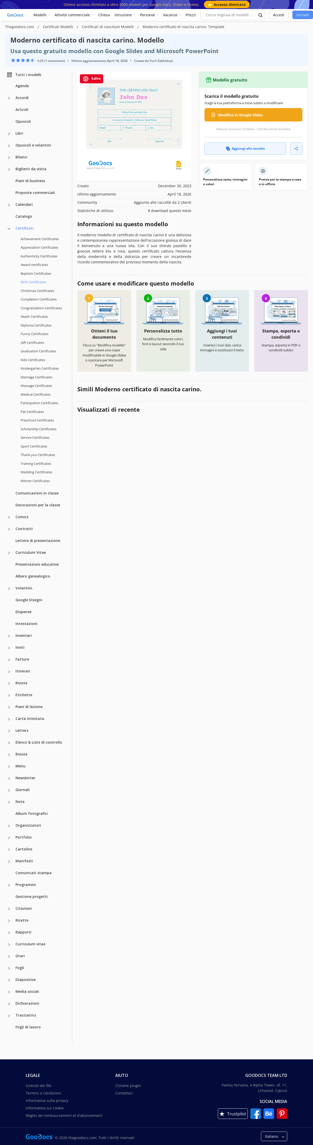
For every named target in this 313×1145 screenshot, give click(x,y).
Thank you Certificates (38, 454)
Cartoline (23, 849)
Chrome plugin (128, 1085)
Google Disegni (28, 599)
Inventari (23, 635)
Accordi (22, 97)
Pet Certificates (32, 411)
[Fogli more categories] (9, 968)
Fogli (19, 967)
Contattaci (124, 1093)
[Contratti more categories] (9, 529)
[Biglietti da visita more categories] (9, 169)
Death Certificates (34, 316)
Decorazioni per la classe (37, 504)
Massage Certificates (36, 385)
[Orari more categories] (9, 956)
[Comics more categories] (9, 517)
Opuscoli (23, 121)
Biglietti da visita (30, 168)
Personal (147, 14)
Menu (20, 766)
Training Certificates (36, 463)
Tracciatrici (25, 1015)
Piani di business (30, 180)
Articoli (21, 109)
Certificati (24, 228)
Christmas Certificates (37, 290)
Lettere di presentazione (37, 540)
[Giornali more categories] (9, 790)
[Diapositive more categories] (9, 980)
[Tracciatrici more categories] (9, 1016)
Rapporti (23, 932)
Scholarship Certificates (38, 429)
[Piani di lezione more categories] (9, 707)
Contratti (24, 528)
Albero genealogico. (33, 576)
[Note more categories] (9, 802)
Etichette (23, 694)
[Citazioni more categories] (9, 909)
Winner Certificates (35, 480)
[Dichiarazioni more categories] (9, 1004)
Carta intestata (29, 718)
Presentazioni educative (37, 564)
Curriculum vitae (30, 943)
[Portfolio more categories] (9, 838)
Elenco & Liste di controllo (38, 742)
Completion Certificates (39, 299)
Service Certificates (35, 437)
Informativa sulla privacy (47, 1100)
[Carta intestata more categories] (9, 719)
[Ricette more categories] (9, 921)
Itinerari (22, 671)
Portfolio (23, 837)
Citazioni (23, 908)
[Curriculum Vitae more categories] (9, 553)
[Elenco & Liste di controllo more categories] (9, 743)
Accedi (278, 14)
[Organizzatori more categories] (9, 826)
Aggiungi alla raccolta (245, 148)
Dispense (23, 611)
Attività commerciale (72, 14)
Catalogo (23, 216)
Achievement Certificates (40, 239)
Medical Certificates (36, 394)
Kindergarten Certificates (40, 368)
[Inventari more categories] (9, 636)
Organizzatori (28, 825)
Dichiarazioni (27, 1003)
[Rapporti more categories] (9, 933)
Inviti (19, 647)
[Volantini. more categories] (9, 588)
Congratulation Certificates (41, 308)
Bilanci (21, 157)
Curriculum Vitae (30, 552)
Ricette (21, 920)
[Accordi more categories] (9, 98)
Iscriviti (302, 14)
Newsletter (25, 777)
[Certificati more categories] (9, 229)
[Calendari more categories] (9, 205)
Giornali (22, 789)
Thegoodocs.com (20, 26)
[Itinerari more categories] (9, 672)
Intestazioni (26, 623)
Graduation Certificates (38, 351)
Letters (21, 730)
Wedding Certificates (36, 472)
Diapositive (25, 979)
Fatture (22, 659)
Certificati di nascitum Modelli (108, 26)
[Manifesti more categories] (9, 861)
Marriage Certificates (36, 377)
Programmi (25, 884)
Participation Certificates (39, 403)
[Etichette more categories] (9, 695)
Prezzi (191, 14)
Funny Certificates (34, 333)
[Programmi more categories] (9, 885)
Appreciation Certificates (39, 247)
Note (19, 801)
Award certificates (34, 264)
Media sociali (27, 991)
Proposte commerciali (35, 192)
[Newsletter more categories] (9, 778)
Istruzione (123, 14)
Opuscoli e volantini (33, 145)
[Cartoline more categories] (9, 850)
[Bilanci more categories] (9, 157)
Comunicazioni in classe (37, 493)
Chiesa (104, 14)
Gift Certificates (32, 342)
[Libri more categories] (9, 134)
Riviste (21, 682)
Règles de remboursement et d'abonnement (64, 1115)
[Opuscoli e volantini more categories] (9, 146)
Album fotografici (31, 813)
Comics (21, 516)
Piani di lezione (29, 706)
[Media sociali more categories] (9, 992)
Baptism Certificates (36, 273)
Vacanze (170, 14)
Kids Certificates (33, 360)
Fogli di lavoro (28, 1027)
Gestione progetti (31, 896)
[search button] (260, 15)
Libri (19, 133)
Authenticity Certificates (39, 256)
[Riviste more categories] (9, 683)
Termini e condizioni (43, 1093)
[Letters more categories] (9, 731)
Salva (92, 79)
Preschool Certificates (37, 420)
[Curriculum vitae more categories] (9, 944)
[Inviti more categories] (9, 648)
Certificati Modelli (58, 26)
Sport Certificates (34, 446)
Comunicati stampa (33, 872)
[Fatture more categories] (9, 660)
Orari (20, 955)
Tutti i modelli (23, 75)
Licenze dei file (38, 1085)
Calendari (24, 204)
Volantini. (24, 588)
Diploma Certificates (36, 325)
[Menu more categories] (9, 766)
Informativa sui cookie (45, 1108)
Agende (22, 85)
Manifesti (24, 860)
